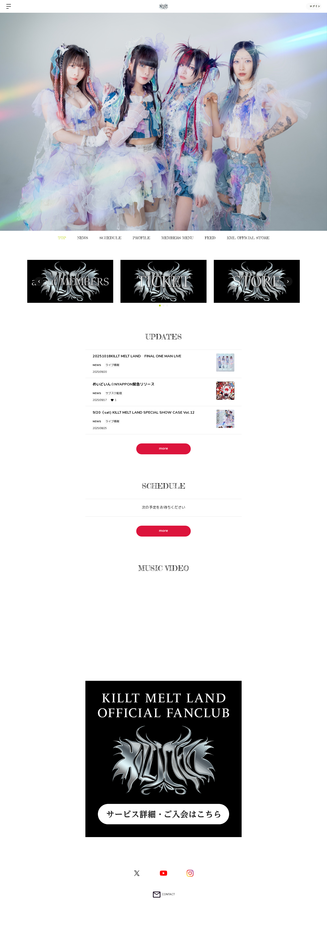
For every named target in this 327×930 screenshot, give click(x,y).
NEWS (82, 238)
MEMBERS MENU (177, 238)
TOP (62, 238)
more (163, 448)
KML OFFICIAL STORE (248, 238)
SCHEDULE (110, 238)
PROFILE (141, 238)
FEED (210, 238)
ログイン (313, 6)
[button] (39, 281)
